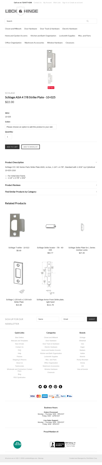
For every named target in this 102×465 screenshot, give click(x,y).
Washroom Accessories (34, 43)
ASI (82, 366)
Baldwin (82, 350)
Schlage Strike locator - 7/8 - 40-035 (50, 249)
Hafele (82, 353)
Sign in (64, 3)
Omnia (82, 363)
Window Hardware (55, 43)
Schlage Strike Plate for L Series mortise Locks (82, 249)
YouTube (50, 386)
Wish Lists (57, 3)
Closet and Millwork (13, 29)
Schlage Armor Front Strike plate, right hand (50, 301)
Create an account (76, 3)
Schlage (82, 337)
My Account (47, 3)
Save (52, 87)
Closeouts (70, 43)
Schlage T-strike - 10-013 (18, 248)
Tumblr (60, 386)
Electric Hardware (70, 29)
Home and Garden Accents (16, 36)
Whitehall (82, 341)
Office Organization (13, 43)
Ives (82, 344)
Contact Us (37, 3)
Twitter (40, 386)
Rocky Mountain (82, 360)
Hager (82, 347)
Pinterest (55, 386)
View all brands (82, 369)
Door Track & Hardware (50, 29)
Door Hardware (30, 29)
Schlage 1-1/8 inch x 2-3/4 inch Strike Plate (19, 301)
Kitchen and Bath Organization (43, 36)
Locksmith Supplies (67, 36)
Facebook (45, 386)
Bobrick (82, 357)
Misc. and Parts (84, 36)
